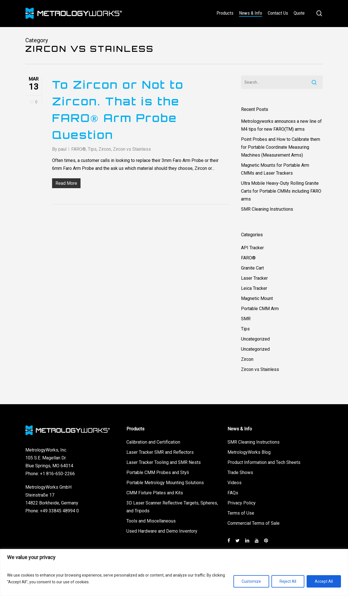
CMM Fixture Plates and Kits (154, 492)
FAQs (232, 492)
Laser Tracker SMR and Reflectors (160, 452)
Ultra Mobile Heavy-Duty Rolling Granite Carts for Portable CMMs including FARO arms (281, 191)
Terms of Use (240, 513)
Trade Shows (240, 472)
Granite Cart (252, 268)
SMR (246, 318)
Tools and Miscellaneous (151, 521)
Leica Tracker (254, 288)
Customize (251, 581)
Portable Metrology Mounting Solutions (165, 482)
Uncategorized (255, 339)
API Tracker (252, 247)
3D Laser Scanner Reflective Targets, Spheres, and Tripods (172, 506)
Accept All (324, 581)
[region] (174, 572)
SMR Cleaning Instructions (267, 209)
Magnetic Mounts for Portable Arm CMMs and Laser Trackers (275, 169)
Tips (92, 149)
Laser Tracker (254, 278)
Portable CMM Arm (260, 308)
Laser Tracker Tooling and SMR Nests (163, 462)
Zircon (105, 149)
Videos (234, 482)
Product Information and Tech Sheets (263, 462)
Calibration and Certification (153, 442)
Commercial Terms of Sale (253, 523)
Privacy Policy (241, 503)
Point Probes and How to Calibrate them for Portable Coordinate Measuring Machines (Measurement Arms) (280, 147)
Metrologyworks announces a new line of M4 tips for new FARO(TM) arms (281, 125)
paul (62, 149)
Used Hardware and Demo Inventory (161, 531)
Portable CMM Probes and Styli (157, 472)
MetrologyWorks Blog (249, 452)
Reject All (288, 581)
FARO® (78, 149)
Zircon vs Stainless (132, 149)
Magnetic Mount (257, 298)
